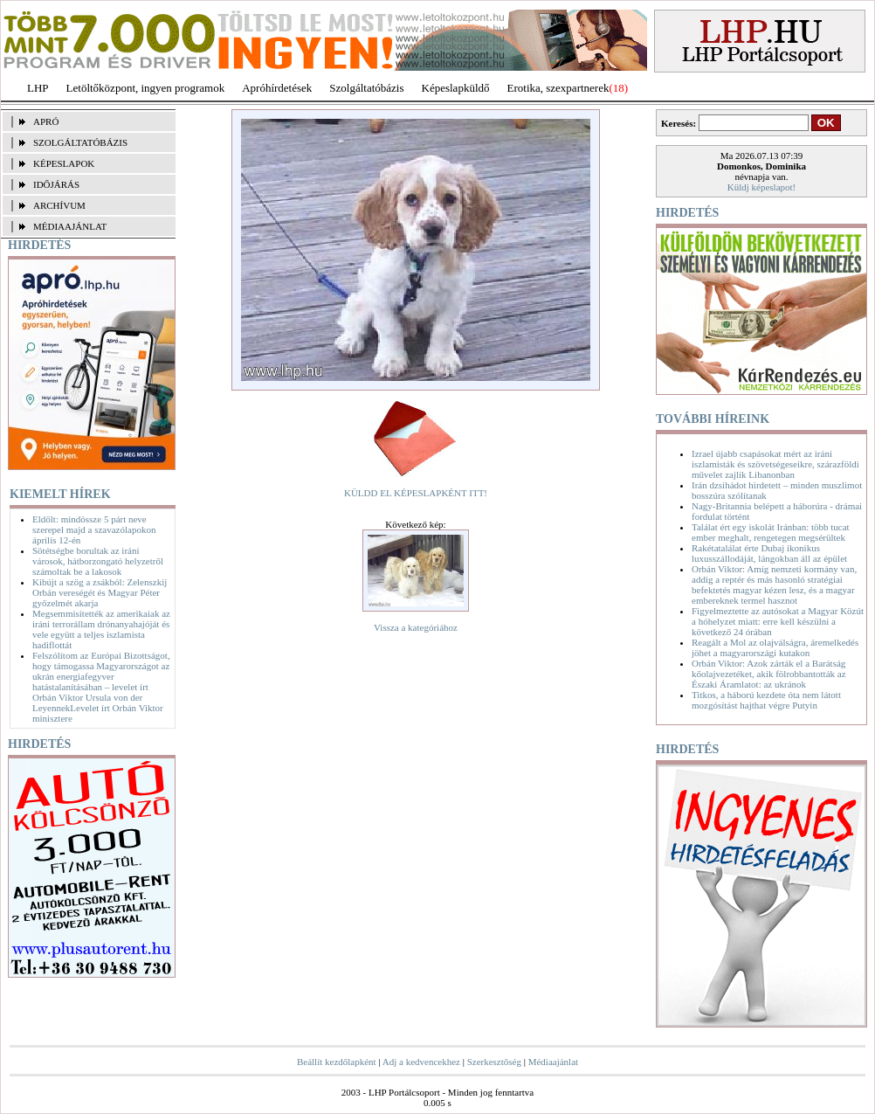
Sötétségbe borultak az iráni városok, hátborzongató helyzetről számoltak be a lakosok (97, 561)
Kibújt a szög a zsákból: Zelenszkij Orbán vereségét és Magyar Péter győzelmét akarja (99, 592)
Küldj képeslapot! (761, 187)
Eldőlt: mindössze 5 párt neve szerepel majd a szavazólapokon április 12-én (93, 529)
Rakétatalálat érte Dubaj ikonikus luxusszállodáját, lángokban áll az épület (769, 553)
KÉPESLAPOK (63, 163)
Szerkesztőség (494, 1061)
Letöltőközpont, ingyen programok (145, 87)
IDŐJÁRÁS (56, 184)
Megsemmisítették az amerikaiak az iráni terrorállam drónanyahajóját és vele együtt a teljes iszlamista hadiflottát (101, 629)
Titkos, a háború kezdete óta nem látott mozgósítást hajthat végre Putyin (766, 699)
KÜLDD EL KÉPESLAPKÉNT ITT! (415, 493)
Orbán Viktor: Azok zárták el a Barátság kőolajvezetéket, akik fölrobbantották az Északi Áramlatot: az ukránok (769, 673)
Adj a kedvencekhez (421, 1061)
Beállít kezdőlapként (336, 1061)
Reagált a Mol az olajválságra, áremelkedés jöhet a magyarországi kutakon (775, 647)
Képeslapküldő (456, 87)
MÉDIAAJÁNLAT (70, 226)
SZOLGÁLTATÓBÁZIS (80, 142)
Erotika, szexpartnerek (558, 87)
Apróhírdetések (277, 87)
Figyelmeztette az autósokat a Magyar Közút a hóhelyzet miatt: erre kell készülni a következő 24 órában (778, 621)
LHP (38, 87)
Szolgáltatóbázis (366, 87)
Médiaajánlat (553, 1061)
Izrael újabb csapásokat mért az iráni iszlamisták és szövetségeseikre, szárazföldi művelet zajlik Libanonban (775, 464)
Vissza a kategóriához (416, 627)
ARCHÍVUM (59, 205)
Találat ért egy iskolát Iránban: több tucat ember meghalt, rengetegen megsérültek (771, 532)
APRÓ (46, 121)
